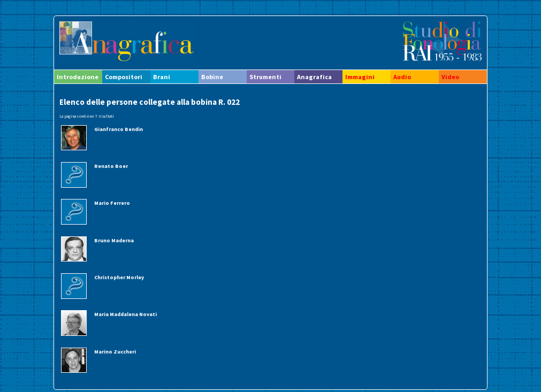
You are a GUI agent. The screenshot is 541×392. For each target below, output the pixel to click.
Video (450, 77)
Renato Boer (111, 166)
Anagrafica (314, 77)
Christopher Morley (119, 277)
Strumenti (265, 77)
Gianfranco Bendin (118, 129)
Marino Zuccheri (115, 351)
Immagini (360, 77)
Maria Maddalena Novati (125, 314)
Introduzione (77, 77)
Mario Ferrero (112, 202)
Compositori (123, 77)
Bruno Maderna (114, 240)
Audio (402, 77)
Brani (161, 77)
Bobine (212, 77)
